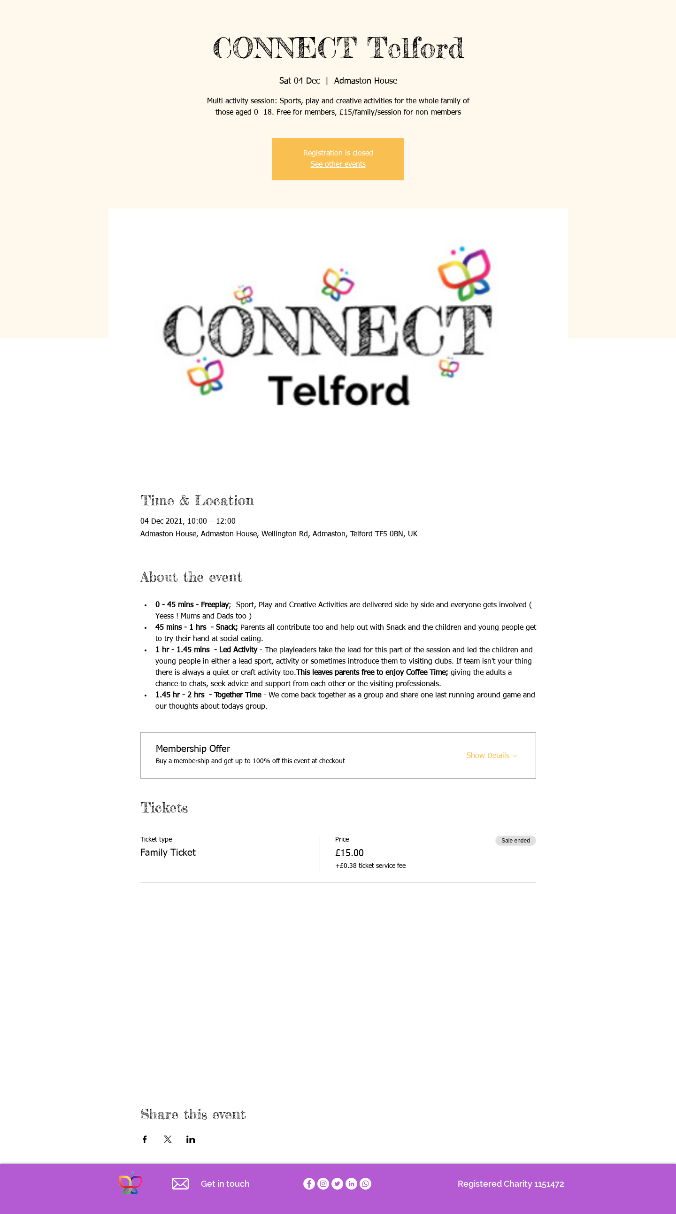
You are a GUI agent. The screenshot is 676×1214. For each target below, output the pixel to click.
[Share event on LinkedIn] (190, 1139)
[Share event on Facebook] (144, 1139)
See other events (338, 165)
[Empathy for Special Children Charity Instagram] (323, 1184)
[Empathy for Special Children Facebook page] (309, 1184)
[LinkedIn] (351, 1184)
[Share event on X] (167, 1139)
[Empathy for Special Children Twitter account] (337, 1184)
